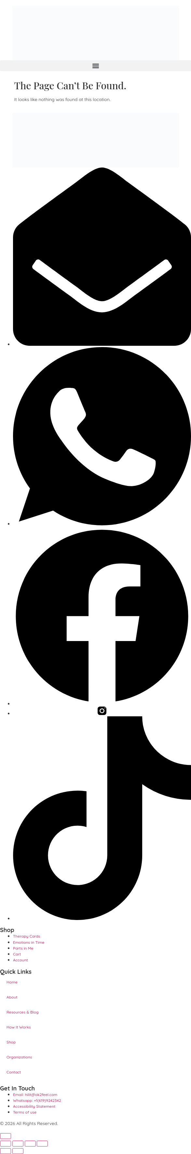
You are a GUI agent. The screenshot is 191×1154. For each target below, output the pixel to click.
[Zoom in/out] (5, 1144)
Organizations (19, 1057)
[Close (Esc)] (42, 1144)
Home (12, 982)
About (12, 997)
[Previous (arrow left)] (5, 1151)
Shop (11, 1042)
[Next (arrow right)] (17, 1151)
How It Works (19, 1027)
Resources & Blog (23, 1012)
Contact (14, 1072)
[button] (95, 65)
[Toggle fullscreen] (17, 1144)
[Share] (30, 1144)
